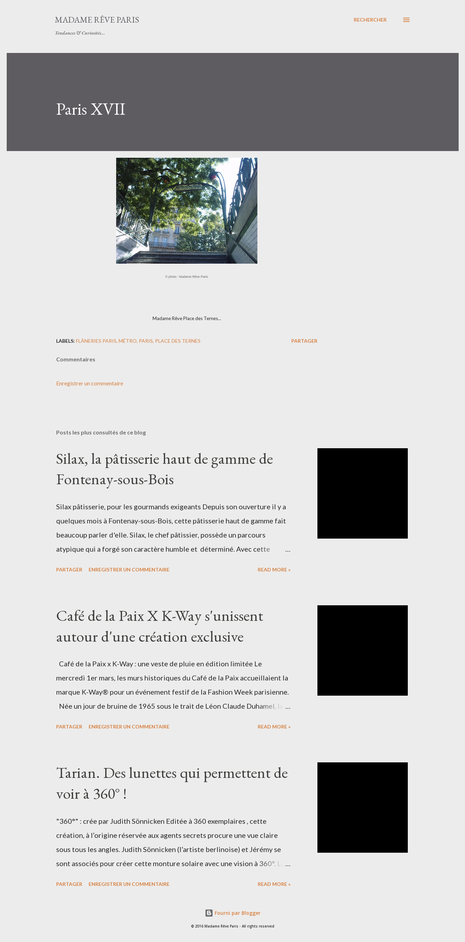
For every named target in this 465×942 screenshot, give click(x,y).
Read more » (274, 569)
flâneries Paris (96, 341)
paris (146, 341)
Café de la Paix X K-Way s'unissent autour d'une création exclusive (159, 625)
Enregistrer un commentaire (89, 383)
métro (128, 341)
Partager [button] (304, 341)
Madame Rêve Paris (97, 19)
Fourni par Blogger (233, 913)
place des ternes (178, 341)
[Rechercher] (370, 20)
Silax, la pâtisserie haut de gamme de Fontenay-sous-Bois (164, 468)
